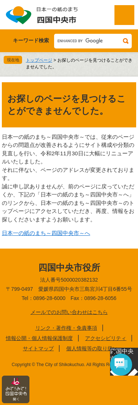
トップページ (39, 60)
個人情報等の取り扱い (92, 348)
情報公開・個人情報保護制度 (39, 338)
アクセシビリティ (105, 338)
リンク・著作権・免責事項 (66, 328)
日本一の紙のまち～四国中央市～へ (46, 233)
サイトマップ (38, 348)
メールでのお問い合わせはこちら (69, 312)
